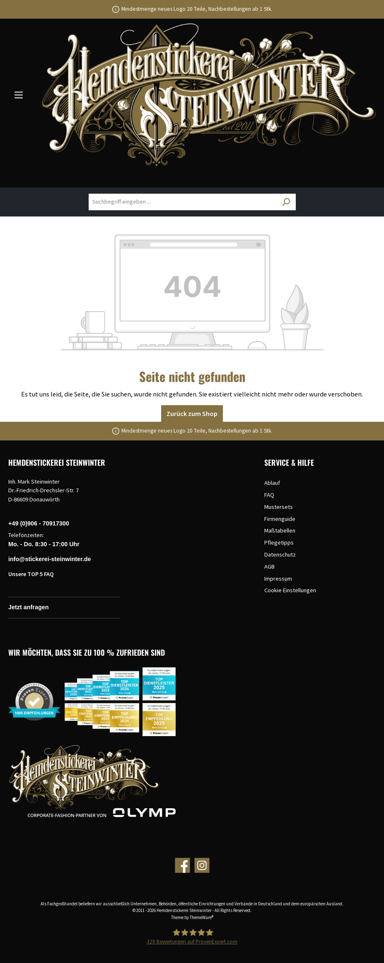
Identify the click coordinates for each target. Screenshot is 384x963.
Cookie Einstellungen (290, 590)
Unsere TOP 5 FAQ (31, 574)
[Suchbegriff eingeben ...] (182, 202)
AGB (269, 566)
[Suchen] (286, 202)
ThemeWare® (201, 917)
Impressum (278, 578)
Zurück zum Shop (192, 413)
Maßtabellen (279, 530)
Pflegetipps (279, 542)
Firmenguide (279, 519)
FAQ (269, 495)
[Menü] (18, 94)
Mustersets (278, 507)
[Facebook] (182, 865)
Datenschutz (280, 554)
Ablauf (272, 482)
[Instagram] (202, 865)
